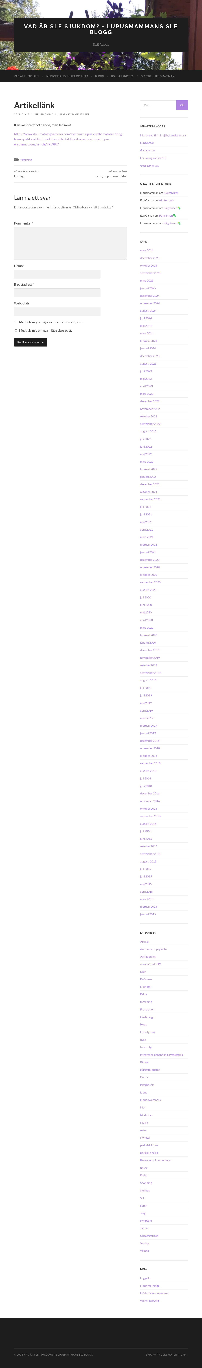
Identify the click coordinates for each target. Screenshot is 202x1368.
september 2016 (150, 815)
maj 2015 (146, 883)
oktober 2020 (148, 574)
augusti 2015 (148, 861)
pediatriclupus (149, 1145)
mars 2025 (146, 280)
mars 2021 (146, 536)
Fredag (27, 174)
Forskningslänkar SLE (153, 157)
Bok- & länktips (122, 76)
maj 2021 (146, 521)
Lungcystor (147, 142)
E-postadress (24, 284)
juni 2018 (146, 785)
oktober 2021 (148, 491)
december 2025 (149, 257)
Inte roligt (146, 1046)
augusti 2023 (148, 363)
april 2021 (146, 529)
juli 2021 (145, 506)
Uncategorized (149, 1235)
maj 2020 (146, 612)
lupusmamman (45, 114)
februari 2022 (148, 468)
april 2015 (146, 891)
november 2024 (150, 302)
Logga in (145, 1277)
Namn (19, 265)
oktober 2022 (148, 416)
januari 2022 (148, 476)
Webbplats (22, 303)
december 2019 (149, 650)
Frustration (147, 1009)
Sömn (143, 1205)
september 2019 (150, 672)
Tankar (144, 1228)
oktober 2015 (148, 846)
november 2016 (150, 800)
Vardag (144, 1243)
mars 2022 (146, 461)
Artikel (144, 941)
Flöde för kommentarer (154, 1293)
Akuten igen (171, 192)
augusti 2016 (148, 823)
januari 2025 (148, 287)
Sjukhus (145, 1190)
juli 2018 (145, 778)
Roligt (144, 1175)
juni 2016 (146, 838)
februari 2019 (148, 725)
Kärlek (144, 1062)
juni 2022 (146, 446)
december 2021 (149, 483)
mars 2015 (146, 898)
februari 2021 (148, 544)
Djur (143, 971)
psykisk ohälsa (149, 1152)
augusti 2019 (148, 680)
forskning (26, 159)
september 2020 (150, 582)
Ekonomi (145, 986)
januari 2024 (148, 348)
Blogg (99, 76)
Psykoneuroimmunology (155, 1160)
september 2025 (150, 272)
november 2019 (150, 657)
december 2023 (149, 355)
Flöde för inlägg (149, 1285)
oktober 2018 (148, 755)
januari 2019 (148, 733)
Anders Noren (167, 1354)
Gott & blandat (149, 165)
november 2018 (150, 748)
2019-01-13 (21, 114)
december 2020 (149, 559)
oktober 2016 (148, 808)
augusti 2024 (148, 310)
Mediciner (146, 1114)
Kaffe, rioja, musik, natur (111, 174)
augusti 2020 (148, 589)
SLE (142, 1197)
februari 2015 (148, 906)
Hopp (143, 1024)
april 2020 (146, 619)
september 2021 (150, 499)
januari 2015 (148, 914)
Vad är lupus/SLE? (26, 76)
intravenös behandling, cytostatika (161, 1054)
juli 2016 (145, 831)
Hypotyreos (147, 1031)
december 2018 (149, 740)
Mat (142, 1107)
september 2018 (150, 763)
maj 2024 (146, 325)
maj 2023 (146, 378)
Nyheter (145, 1137)
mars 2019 (146, 717)
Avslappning (147, 956)
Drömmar (146, 979)
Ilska (143, 1039)
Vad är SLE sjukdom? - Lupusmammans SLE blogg (101, 29)
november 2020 (150, 566)
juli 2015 (145, 868)
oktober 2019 (148, 664)
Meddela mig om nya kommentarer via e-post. (51, 322)
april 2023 (146, 385)
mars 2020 (146, 627)
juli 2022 (145, 438)
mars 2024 (146, 333)
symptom (146, 1220)
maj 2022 (146, 453)
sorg (143, 1212)
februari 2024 (148, 340)
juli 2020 (145, 597)
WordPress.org (149, 1300)
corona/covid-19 (150, 964)
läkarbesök (147, 1084)
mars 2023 (146, 393)
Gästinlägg (146, 1016)
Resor (143, 1167)
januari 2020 (148, 642)
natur (143, 1129)
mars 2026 (146, 250)
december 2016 (149, 793)
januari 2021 (148, 552)
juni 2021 (146, 514)
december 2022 (149, 401)
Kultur (144, 1077)
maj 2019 (146, 702)
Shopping (146, 1182)
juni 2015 (146, 876)
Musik (144, 1122)
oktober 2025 (148, 265)
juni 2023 (146, 370)
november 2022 (150, 408)
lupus (143, 1092)
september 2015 (150, 853)
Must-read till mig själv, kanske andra (163, 135)
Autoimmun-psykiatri (153, 948)
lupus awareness (150, 1099)
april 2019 (146, 710)
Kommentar (23, 223)
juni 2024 (146, 318)
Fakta (143, 994)
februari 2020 (148, 634)
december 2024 (149, 295)
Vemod (144, 1250)
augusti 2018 (148, 770)
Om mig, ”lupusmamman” (158, 76)
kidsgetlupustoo (150, 1069)
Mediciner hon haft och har (67, 76)
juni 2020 (146, 604)
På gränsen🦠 (172, 207)
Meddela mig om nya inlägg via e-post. (45, 330)
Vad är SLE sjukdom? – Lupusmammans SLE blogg (58, 1354)
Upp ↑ (184, 1354)
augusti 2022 (148, 431)
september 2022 (150, 423)
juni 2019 (146, 695)
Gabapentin (147, 150)
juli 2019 (145, 687)
